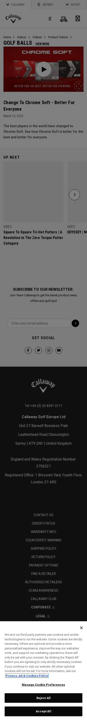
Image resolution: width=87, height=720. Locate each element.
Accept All (43, 711)
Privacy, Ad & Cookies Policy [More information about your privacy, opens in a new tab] (27, 675)
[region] (43, 670)
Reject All (43, 698)
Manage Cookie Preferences (43, 684)
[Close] (81, 628)
